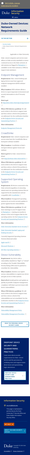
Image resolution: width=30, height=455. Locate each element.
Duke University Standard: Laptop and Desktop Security (12, 231)
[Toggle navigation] (15, 38)
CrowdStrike (15, 195)
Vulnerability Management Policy (11, 310)
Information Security (14, 400)
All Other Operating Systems (10, 250)
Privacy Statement (18, 451)
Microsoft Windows (7, 246)
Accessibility (7, 451)
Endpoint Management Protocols (11, 128)
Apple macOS (5, 242)
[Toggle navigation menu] (15, 17)
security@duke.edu (12, 405)
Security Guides (7, 44)
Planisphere (22, 65)
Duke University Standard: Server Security (14, 226)
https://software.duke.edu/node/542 (15, 158)
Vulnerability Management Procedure (13, 314)
